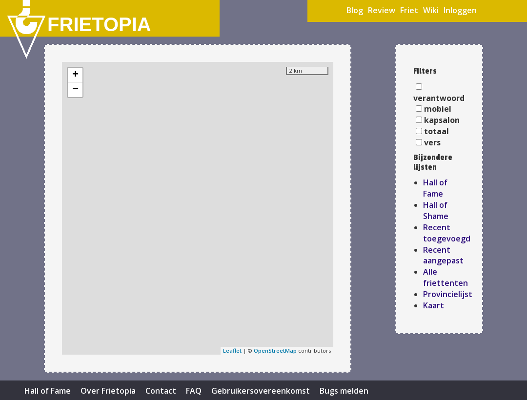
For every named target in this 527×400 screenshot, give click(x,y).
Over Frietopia (108, 390)
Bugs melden (344, 390)
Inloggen (460, 10)
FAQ (194, 390)
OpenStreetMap (275, 350)
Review (381, 10)
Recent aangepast (443, 255)
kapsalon (442, 120)
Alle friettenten (445, 277)
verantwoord (439, 98)
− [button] (75, 89)
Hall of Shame (435, 210)
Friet (409, 10)
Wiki (431, 10)
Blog (354, 10)
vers (432, 142)
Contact (160, 390)
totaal (436, 131)
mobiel (437, 108)
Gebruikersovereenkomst (260, 390)
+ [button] (75, 75)
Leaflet (232, 350)
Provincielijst (447, 294)
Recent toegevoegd (446, 233)
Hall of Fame (435, 188)
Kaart (433, 305)
